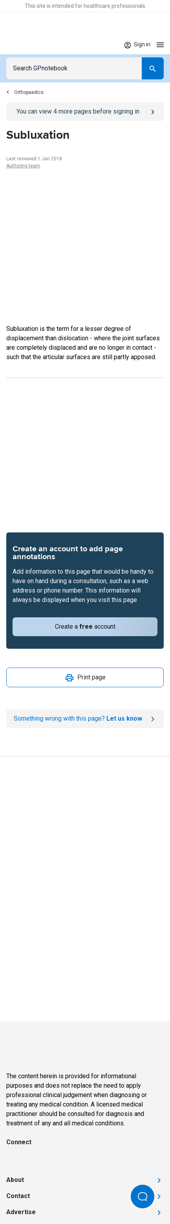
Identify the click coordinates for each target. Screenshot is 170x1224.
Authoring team (23, 166)
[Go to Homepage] (29, 45)
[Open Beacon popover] (142, 1196)
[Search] (153, 68)
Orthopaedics (25, 92)
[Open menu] (160, 45)
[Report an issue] (85, 718)
